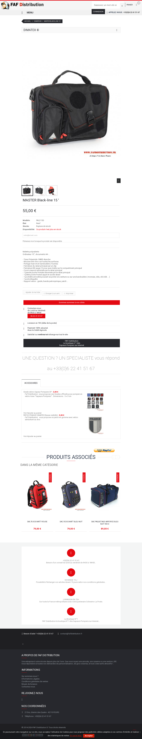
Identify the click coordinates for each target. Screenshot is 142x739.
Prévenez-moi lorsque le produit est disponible (42, 241)
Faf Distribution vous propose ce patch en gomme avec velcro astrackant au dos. (51, 418)
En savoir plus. (76, 736)
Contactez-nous (28, 687)
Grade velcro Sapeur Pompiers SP (37, 392)
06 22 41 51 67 (36, 316)
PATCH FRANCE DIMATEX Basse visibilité (40, 415)
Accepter (89, 736)
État (24, 223)
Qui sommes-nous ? (30, 676)
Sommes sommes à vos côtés (71, 302)
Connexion (98, 11)
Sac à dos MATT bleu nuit (71, 522)
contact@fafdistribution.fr (71, 634)
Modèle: (26, 220)
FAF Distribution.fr (40, 727)
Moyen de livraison (29, 684)
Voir (25, 413)
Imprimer (69, 293)
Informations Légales (30, 679)
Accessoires (31, 383)
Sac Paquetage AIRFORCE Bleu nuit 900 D (104, 523)
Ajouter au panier (34, 413)
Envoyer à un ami (52, 293)
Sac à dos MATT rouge (37, 522)
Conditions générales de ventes (35, 681)
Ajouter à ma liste (32, 292)
